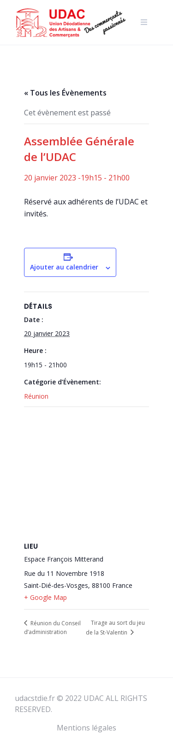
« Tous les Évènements (65, 93)
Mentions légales (86, 728)
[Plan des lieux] (86, 473)
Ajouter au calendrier (64, 267)
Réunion (36, 396)
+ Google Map (45, 597)
